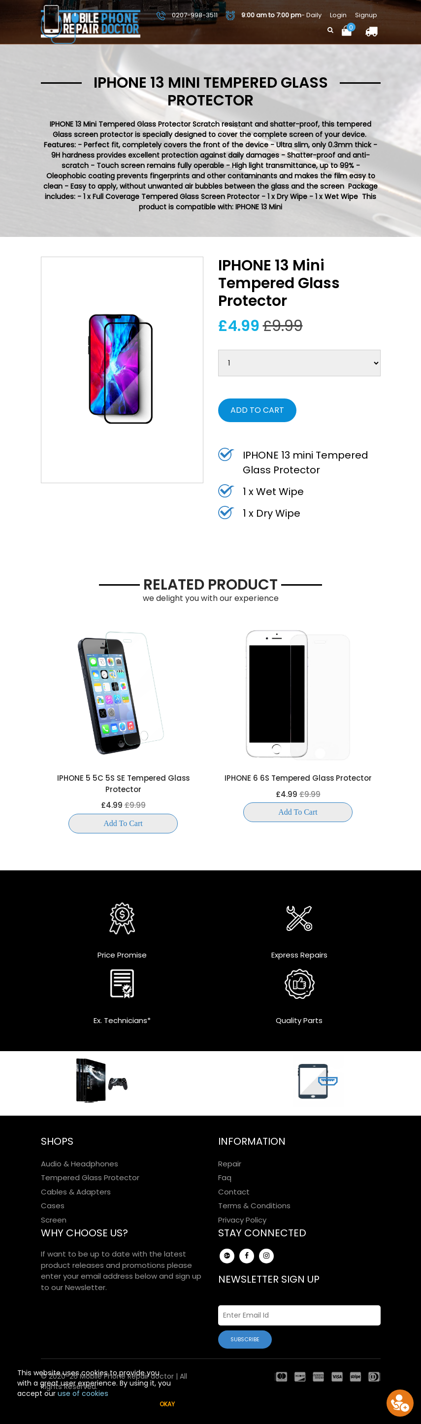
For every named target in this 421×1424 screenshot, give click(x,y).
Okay (167, 1404)
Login (338, 15)
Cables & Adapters (76, 1192)
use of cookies (83, 1393)
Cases (53, 1205)
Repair (229, 1164)
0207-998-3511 (187, 15)
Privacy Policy (242, 1220)
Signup (366, 15)
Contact (234, 1192)
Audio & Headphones (79, 1164)
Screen (53, 1220)
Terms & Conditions (254, 1205)
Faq (224, 1177)
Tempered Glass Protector (90, 1177)
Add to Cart (257, 410)
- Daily (274, 15)
